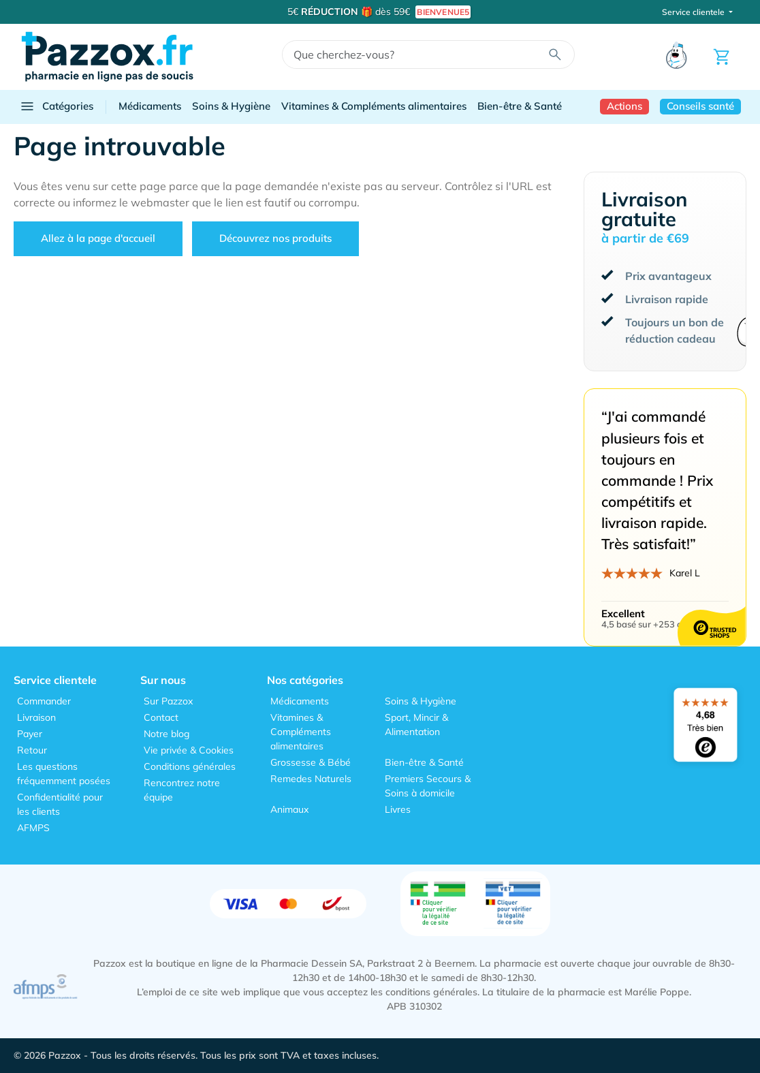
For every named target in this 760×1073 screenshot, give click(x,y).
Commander (44, 701)
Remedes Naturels (310, 779)
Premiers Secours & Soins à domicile (428, 786)
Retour (32, 750)
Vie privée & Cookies (189, 750)
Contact (161, 717)
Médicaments (149, 105)
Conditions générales (190, 766)
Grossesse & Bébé (310, 762)
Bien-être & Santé (519, 105)
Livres (398, 809)
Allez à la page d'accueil (98, 238)
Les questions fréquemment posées (63, 773)
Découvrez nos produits (275, 238)
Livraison (36, 717)
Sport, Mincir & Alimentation (416, 724)
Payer (29, 734)
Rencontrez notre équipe (182, 790)
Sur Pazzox (168, 701)
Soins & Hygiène (231, 105)
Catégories (56, 106)
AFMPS (33, 828)
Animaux (289, 809)
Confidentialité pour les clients (60, 804)
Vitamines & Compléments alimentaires (373, 105)
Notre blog (166, 734)
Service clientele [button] (694, 12)
